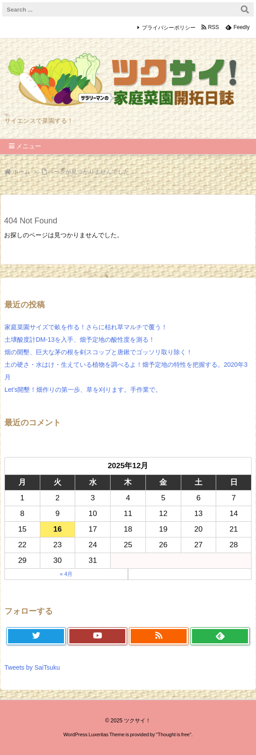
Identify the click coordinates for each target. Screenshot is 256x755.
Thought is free (173, 734)
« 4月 (66, 574)
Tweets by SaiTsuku (32, 667)
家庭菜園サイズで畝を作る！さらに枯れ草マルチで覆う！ (85, 327)
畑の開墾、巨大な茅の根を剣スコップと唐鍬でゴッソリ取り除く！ (98, 352)
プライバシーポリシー (169, 28)
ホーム (21, 171)
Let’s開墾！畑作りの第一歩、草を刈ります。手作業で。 (83, 389)
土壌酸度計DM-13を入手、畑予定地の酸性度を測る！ (79, 339)
